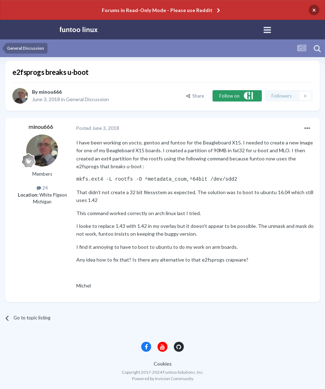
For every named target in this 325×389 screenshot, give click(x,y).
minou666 (50, 92)
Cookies (163, 364)
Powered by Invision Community (162, 378)
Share (195, 96)
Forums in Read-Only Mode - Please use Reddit (157, 10)
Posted (97, 128)
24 (42, 188)
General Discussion (87, 99)
